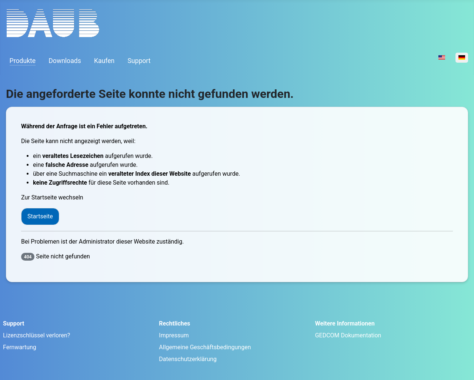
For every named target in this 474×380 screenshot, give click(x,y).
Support (138, 61)
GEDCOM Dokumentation (348, 335)
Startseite (40, 216)
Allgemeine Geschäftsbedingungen (205, 347)
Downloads (65, 61)
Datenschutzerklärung (188, 359)
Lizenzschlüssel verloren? (36, 335)
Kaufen (104, 61)
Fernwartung (19, 347)
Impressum (174, 335)
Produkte (23, 61)
